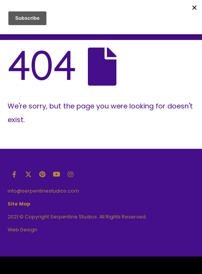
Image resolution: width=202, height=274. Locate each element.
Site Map (19, 204)
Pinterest (42, 174)
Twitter (28, 174)
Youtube (56, 174)
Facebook (14, 174)
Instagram (70, 174)
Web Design (22, 229)
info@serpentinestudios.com (43, 191)
